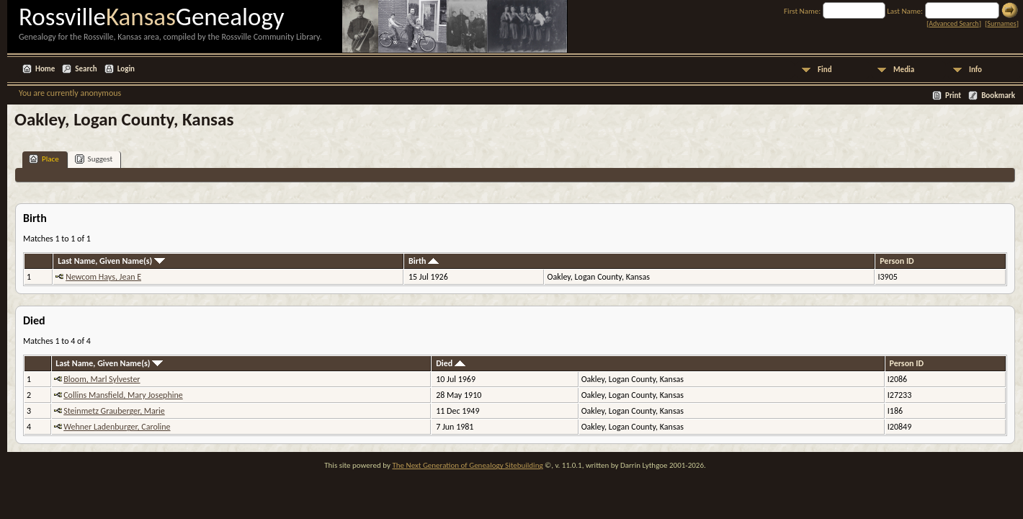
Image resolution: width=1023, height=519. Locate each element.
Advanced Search (953, 23)
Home (45, 69)
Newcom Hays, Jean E (103, 277)
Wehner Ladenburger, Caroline (116, 427)
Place (44, 159)
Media (903, 69)
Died (450, 363)
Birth (423, 261)
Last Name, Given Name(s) (111, 261)
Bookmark (998, 95)
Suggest (94, 159)
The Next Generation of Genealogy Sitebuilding (467, 465)
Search (86, 69)
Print (953, 95)
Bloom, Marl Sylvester (101, 379)
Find (825, 69)
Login (126, 69)
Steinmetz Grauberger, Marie (114, 411)
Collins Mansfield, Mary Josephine (123, 395)
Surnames (1001, 23)
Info (975, 69)
